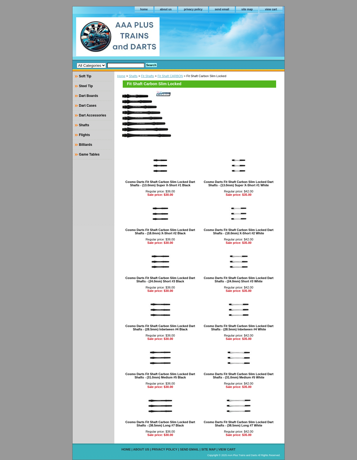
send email (222, 9)
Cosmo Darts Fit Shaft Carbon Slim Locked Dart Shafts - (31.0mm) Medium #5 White (239, 375)
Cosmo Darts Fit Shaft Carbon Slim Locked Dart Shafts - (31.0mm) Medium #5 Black (160, 375)
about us (166, 9)
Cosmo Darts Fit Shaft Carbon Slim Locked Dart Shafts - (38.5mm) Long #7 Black (160, 423)
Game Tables (89, 154)
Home (121, 76)
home (144, 9)
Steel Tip (86, 86)
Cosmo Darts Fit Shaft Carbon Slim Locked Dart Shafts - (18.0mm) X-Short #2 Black (160, 231)
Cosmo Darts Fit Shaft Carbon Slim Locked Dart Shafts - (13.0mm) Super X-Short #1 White (239, 183)
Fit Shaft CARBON (170, 76)
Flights (84, 135)
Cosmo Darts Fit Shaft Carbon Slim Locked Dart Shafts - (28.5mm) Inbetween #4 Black (160, 327)
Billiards (85, 145)
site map (247, 9)
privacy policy (193, 9)
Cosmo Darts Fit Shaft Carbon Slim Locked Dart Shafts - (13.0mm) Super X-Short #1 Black (160, 183)
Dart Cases (88, 106)
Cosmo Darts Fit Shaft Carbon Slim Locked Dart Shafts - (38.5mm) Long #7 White (239, 423)
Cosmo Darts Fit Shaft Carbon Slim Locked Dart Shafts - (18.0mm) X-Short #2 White (239, 231)
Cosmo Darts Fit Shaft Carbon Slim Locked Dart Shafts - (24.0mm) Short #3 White (239, 279)
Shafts (133, 76)
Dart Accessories (92, 115)
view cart (271, 9)
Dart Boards (88, 96)
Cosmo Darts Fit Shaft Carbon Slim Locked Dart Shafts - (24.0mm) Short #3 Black (160, 279)
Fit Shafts (147, 76)
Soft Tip (85, 76)
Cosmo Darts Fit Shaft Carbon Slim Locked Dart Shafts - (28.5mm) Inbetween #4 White (239, 327)
